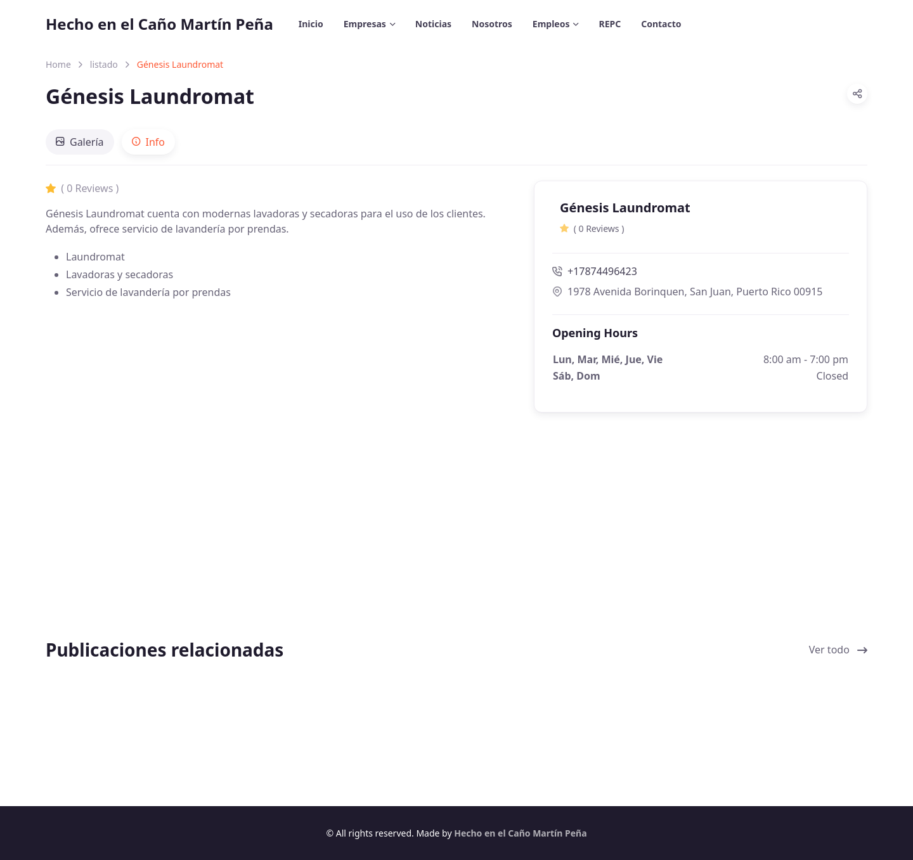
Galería (80, 142)
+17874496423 (594, 271)
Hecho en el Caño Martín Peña (159, 23)
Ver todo (838, 650)
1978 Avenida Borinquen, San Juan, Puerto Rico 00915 (687, 291)
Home (58, 64)
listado (104, 64)
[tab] (80, 142)
